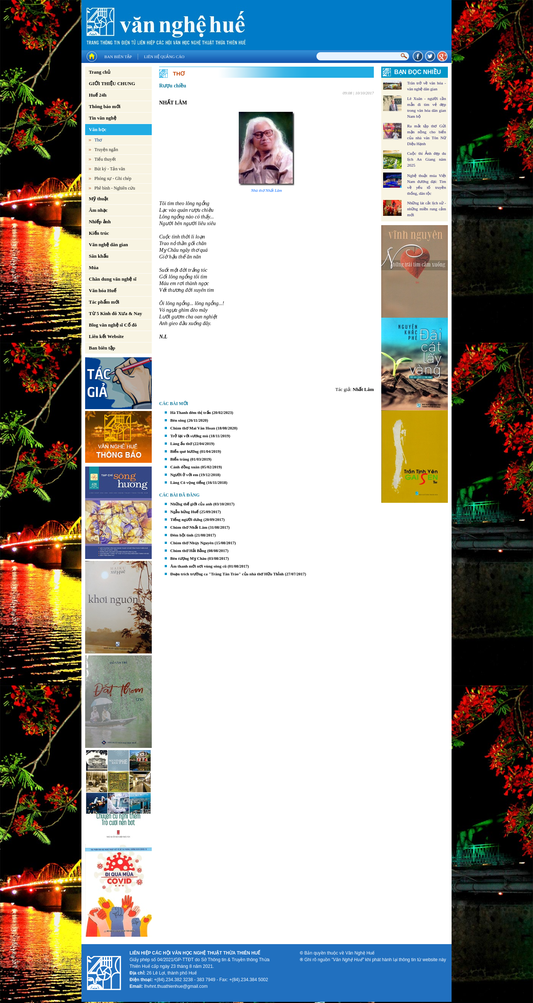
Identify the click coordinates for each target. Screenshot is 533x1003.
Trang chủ (99, 72)
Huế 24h (98, 95)
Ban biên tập (118, 56)
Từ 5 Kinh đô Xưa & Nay (115, 313)
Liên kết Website (106, 336)
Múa (93, 267)
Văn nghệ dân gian (108, 244)
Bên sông (178, 420)
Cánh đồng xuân (185, 467)
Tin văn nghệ (102, 118)
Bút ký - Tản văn (109, 168)
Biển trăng (179, 459)
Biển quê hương (184, 451)
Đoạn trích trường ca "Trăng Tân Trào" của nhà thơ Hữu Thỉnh (227, 574)
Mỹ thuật (98, 198)
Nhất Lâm (363, 389)
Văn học (97, 129)
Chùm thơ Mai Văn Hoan (192, 428)
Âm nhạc (98, 210)
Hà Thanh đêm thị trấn (190, 412)
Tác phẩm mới (104, 302)
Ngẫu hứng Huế (184, 511)
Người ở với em (184, 474)
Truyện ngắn (106, 149)
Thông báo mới (104, 106)
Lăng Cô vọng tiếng (187, 482)
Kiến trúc (99, 233)
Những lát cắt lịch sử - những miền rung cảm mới (426, 209)
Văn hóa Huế (102, 290)
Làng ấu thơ (181, 443)
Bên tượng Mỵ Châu (188, 558)
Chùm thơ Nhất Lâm (188, 527)
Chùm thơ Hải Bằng (188, 550)
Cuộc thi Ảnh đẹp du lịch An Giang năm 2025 (426, 159)
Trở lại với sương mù (189, 436)
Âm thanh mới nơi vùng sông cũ (198, 566)
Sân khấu (98, 256)
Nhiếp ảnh (100, 221)
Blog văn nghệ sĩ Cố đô (113, 325)
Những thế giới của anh (191, 504)
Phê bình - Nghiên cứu (114, 188)
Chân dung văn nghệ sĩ (112, 279)
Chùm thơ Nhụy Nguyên (192, 543)
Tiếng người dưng (186, 519)
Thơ (98, 140)
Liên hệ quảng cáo (164, 56)
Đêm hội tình (182, 535)
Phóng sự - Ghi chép (112, 178)
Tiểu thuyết (105, 159)
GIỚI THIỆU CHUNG (112, 83)
